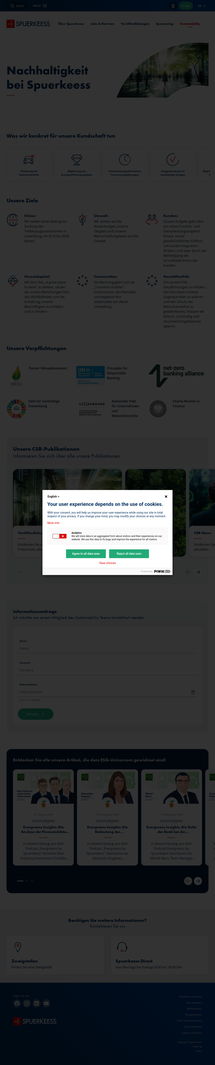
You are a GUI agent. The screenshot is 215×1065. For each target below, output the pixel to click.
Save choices (107, 563)
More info (53, 523)
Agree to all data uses (86, 553)
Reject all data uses (129, 553)
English (54, 496)
